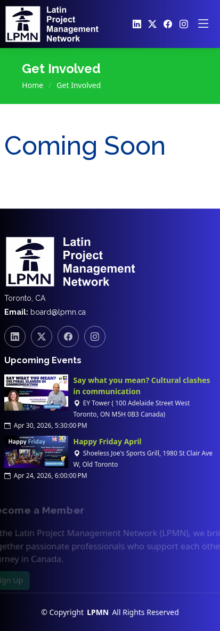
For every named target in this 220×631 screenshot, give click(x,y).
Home (32, 85)
